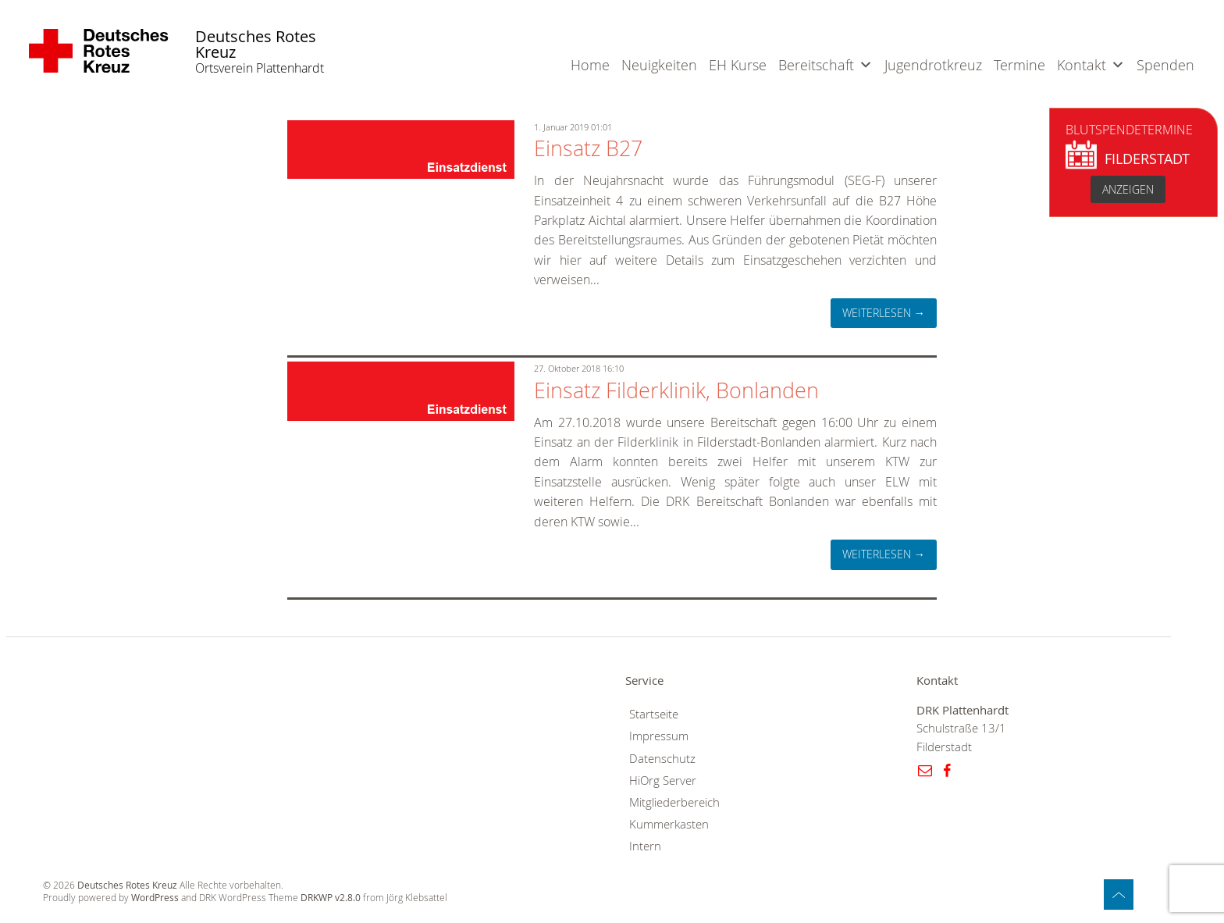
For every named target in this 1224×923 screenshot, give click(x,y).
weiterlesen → (883, 312)
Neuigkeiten (659, 64)
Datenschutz (662, 758)
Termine (1019, 64)
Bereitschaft (816, 64)
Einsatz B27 (588, 148)
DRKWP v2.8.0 (331, 897)
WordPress (155, 897)
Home (590, 64)
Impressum (658, 736)
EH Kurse (738, 64)
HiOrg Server (662, 780)
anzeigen (1128, 189)
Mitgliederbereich (674, 802)
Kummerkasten (669, 824)
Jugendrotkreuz (933, 64)
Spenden (1165, 64)
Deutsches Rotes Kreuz (255, 45)
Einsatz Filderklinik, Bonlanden (676, 390)
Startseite (653, 714)
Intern (645, 846)
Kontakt (1081, 64)
